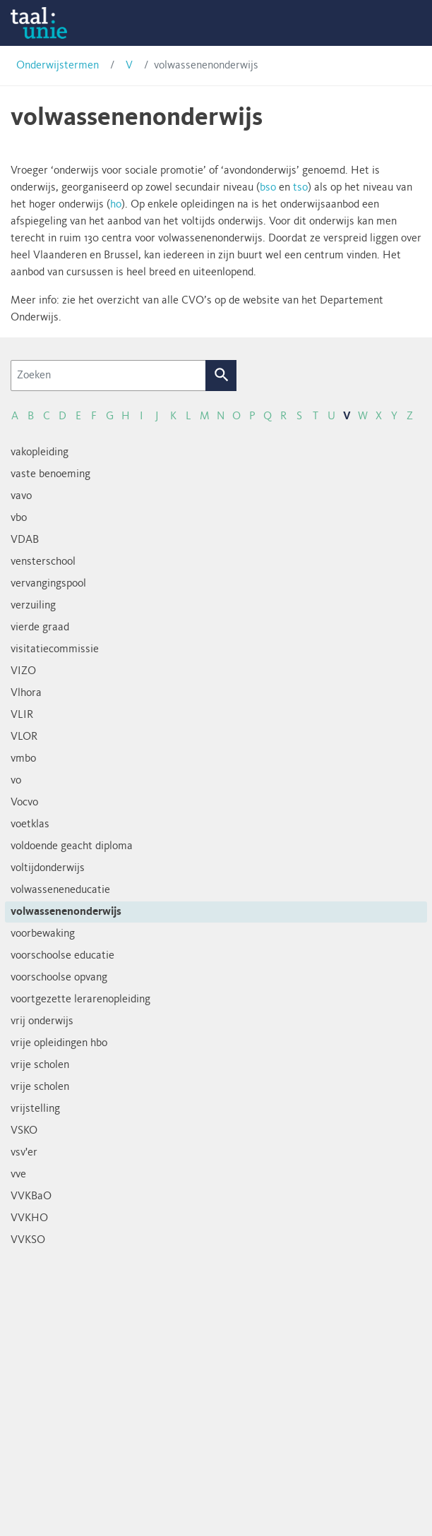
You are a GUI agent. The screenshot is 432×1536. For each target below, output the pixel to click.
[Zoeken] (108, 375)
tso (300, 187)
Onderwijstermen (57, 65)
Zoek (221, 375)
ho (115, 204)
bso (268, 187)
